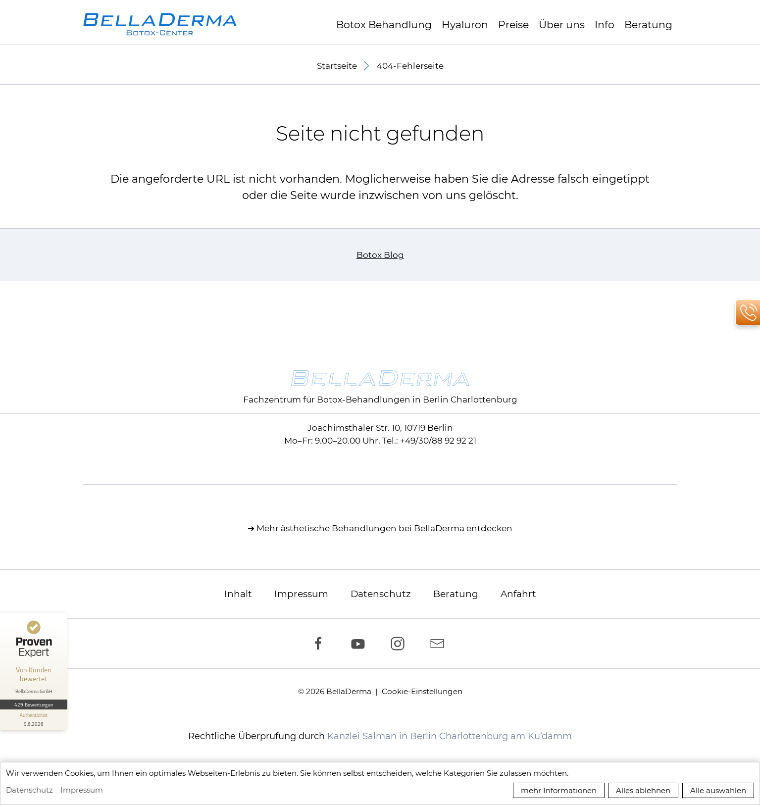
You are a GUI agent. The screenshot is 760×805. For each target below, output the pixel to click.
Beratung (648, 24)
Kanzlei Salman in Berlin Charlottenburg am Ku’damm (449, 736)
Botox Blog (380, 255)
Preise (513, 24)
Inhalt (238, 594)
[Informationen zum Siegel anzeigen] (33, 719)
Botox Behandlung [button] (384, 24)
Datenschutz (381, 594)
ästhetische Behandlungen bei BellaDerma (372, 528)
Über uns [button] (562, 24)
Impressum (301, 594)
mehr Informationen (559, 790)
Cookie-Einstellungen (422, 691)
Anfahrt (518, 594)
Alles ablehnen (643, 790)
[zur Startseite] (160, 24)
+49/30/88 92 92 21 (438, 441)
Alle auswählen (718, 790)
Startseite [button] (337, 66)
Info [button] (604, 24)
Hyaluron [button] (465, 24)
